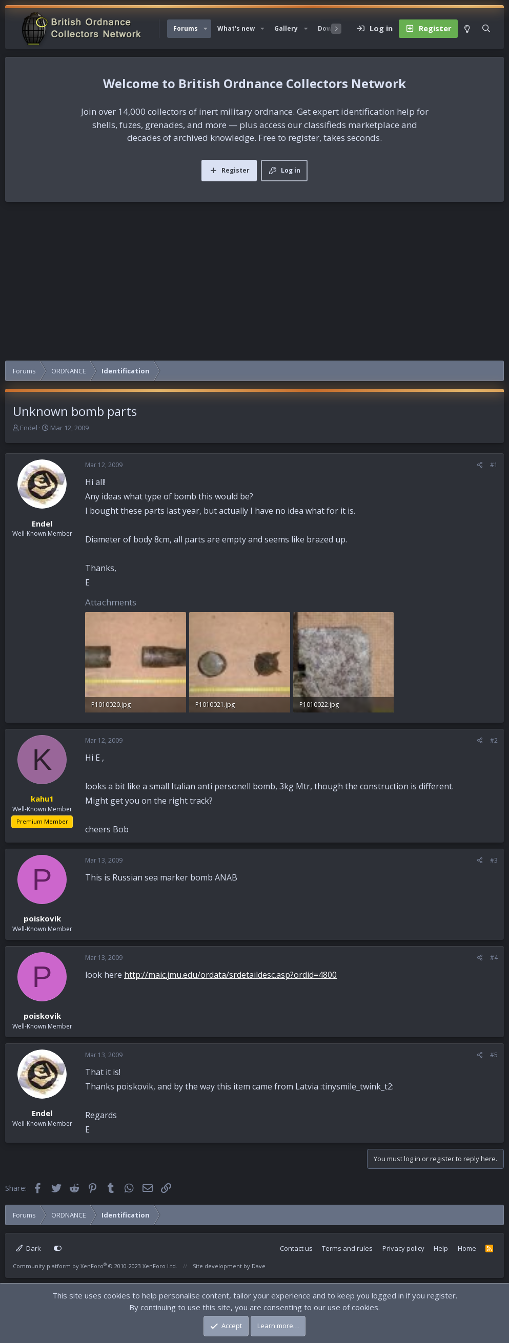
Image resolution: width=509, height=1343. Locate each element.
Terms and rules (347, 1248)
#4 (494, 957)
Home (467, 1248)
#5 (494, 1055)
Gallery (286, 28)
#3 (494, 860)
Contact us (296, 1248)
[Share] (480, 465)
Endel (28, 427)
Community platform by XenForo (95, 1266)
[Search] (486, 28)
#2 (494, 740)
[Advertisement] (254, 283)
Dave (259, 1266)
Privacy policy (403, 1248)
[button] (205, 28)
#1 (494, 464)
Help (441, 1248)
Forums (185, 28)
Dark (28, 1248)
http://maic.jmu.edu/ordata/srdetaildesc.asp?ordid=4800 (230, 974)
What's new (236, 28)
